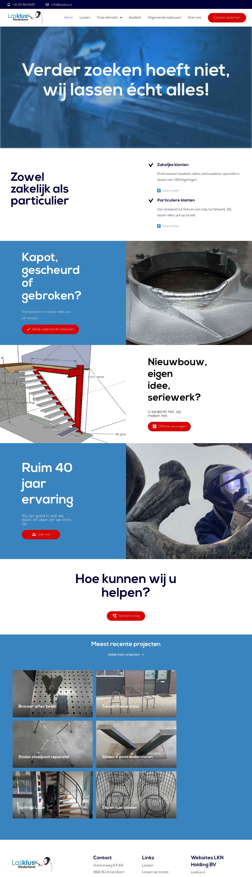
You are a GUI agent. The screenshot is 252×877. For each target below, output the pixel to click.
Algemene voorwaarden (221, 867)
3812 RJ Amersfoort (108, 813)
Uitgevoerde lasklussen (164, 18)
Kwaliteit (135, 18)
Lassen (85, 18)
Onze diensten (107, 18)
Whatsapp (101, 833)
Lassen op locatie (155, 813)
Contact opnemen (227, 18)
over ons (41, 535)
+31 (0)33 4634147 (107, 827)
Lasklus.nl (198, 814)
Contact (148, 840)
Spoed (147, 820)
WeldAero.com (202, 834)
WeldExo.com (201, 840)
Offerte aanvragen (169, 427)
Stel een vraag (126, 617)
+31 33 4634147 (24, 5)
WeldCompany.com (206, 820)
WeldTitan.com (202, 827)
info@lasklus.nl (61, 5)
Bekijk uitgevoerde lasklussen (50, 330)
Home (68, 18)
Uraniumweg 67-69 (108, 807)
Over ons (194, 18)
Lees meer (168, 192)
